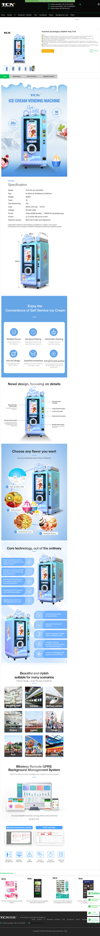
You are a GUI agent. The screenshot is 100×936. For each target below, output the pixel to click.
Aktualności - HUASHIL (25, 15)
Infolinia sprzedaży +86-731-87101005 (62, 4)
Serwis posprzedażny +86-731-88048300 (63, 6)
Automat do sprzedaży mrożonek (65, 21)
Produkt (9, 15)
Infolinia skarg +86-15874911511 (60, 8)
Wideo (72, 15)
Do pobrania (43, 15)
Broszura (96, 50)
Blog (65, 931)
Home (3, 15)
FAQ (35, 15)
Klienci (51, 15)
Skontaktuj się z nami (62, 15)
